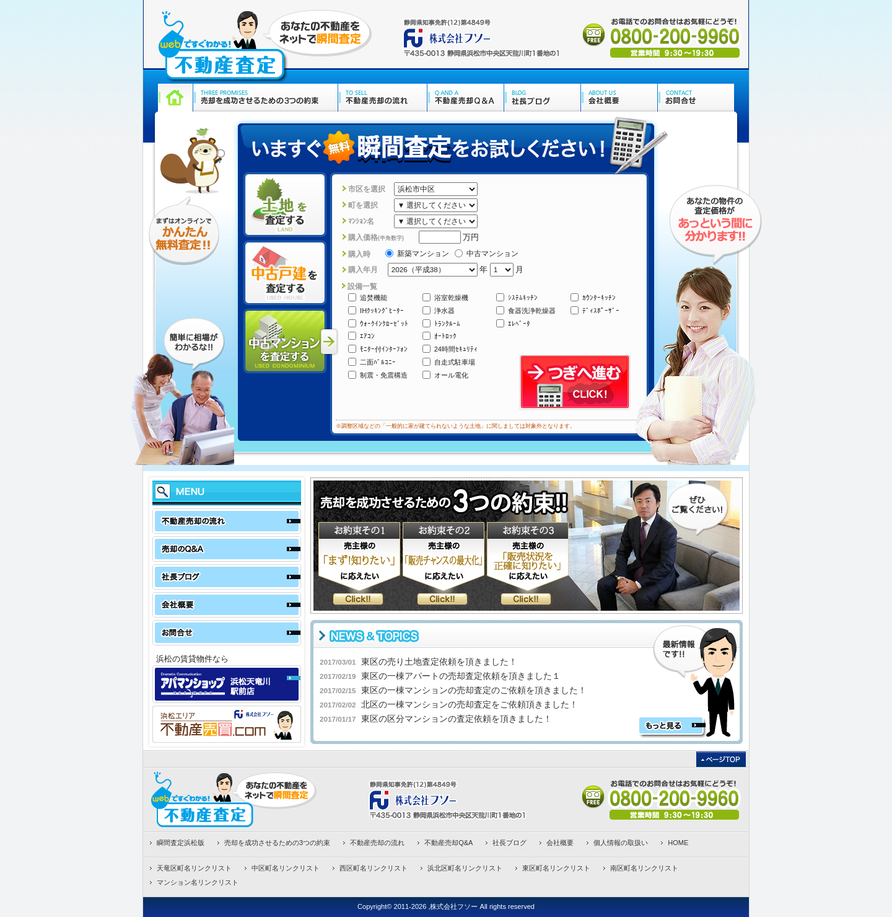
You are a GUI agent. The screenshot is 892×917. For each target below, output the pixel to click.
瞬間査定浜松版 (180, 842)
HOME (678, 842)
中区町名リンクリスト (285, 868)
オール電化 (445, 375)
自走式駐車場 (448, 362)
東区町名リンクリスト (556, 868)
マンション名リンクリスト (197, 882)
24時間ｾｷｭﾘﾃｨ (450, 349)
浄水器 (438, 310)
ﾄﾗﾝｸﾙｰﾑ (441, 323)
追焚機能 (367, 297)
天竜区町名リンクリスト (194, 868)
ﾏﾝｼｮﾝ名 (361, 221)
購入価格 (376, 237)
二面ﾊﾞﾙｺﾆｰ (372, 362)
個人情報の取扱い (620, 842)
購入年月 (363, 269)
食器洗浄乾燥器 (526, 310)
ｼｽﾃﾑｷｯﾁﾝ (517, 297)
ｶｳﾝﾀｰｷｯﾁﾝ (593, 297)
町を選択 (363, 205)
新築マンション (417, 253)
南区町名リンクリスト (644, 868)
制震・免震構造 (378, 375)
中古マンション (486, 253)
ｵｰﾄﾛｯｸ (439, 336)
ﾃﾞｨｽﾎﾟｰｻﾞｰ (595, 310)
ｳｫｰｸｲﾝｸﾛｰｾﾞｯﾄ (378, 323)
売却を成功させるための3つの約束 (277, 842)
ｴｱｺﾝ (361, 336)
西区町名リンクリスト (373, 868)
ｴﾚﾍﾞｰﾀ (513, 323)
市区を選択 (366, 189)
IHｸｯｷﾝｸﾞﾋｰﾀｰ (376, 310)
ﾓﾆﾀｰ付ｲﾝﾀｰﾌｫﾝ (378, 349)
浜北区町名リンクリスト (464, 868)
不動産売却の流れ (377, 842)
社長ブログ (509, 842)
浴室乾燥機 (445, 297)
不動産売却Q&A (448, 842)
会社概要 (560, 842)
